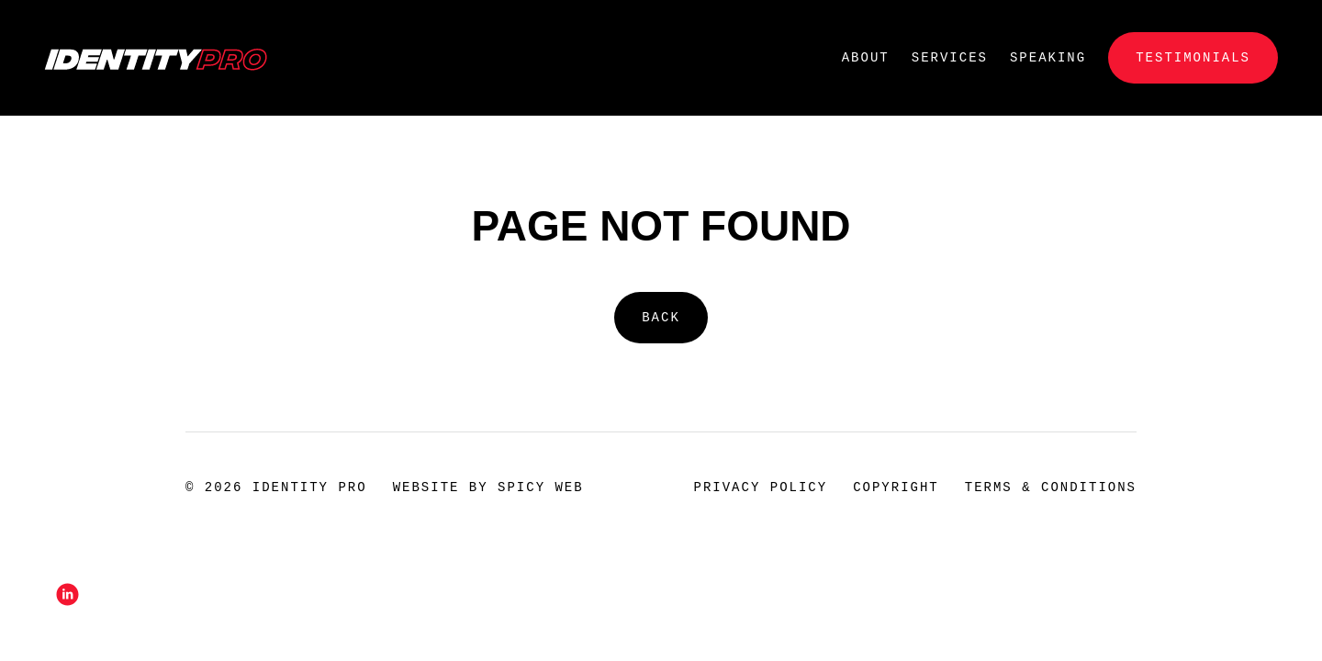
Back (661, 317)
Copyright (896, 487)
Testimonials (1193, 57)
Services (950, 57)
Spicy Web (541, 487)
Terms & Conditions (1051, 487)
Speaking (1048, 57)
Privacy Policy (761, 487)
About (866, 57)
